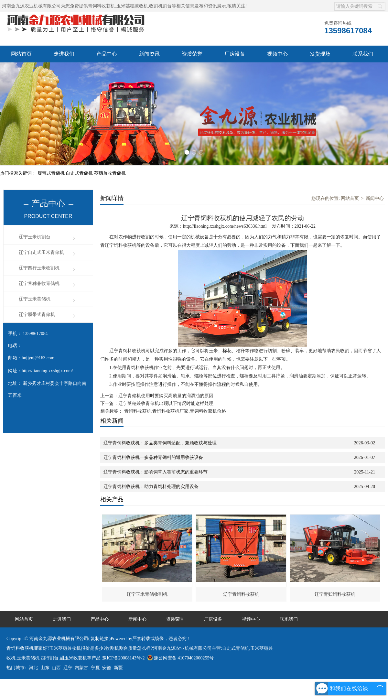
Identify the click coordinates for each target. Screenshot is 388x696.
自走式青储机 (80, 173)
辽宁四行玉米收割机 (39, 268)
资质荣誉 (192, 54)
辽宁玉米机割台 (34, 236)
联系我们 (362, 54)
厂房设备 (234, 54)
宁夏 (95, 667)
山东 (44, 667)
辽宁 (67, 667)
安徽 (106, 667)
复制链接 (100, 638)
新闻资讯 (149, 54)
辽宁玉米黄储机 (34, 299)
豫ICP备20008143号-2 (123, 658)
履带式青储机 (52, 173)
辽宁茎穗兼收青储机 (39, 283)
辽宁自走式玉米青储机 (41, 252)
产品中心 (106, 54)
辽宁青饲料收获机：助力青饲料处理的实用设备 (151, 486)
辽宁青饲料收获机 (241, 594)
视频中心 (277, 54)
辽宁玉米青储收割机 (147, 594)
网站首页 (21, 54)
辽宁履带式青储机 (37, 314)
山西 (56, 667)
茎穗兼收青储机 (110, 173)
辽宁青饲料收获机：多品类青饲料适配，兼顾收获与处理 (160, 442)
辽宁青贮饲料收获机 (335, 594)
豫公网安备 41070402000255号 (180, 658)
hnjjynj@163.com (38, 357)
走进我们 (64, 54)
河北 (33, 667)
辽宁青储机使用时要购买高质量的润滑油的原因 (165, 395)
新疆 (118, 667)
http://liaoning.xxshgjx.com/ (47, 370)
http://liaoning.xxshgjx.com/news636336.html (225, 226)
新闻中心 (375, 198)
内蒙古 (81, 667)
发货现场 (320, 54)
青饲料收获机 (101, 6)
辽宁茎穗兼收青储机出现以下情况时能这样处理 (165, 403)
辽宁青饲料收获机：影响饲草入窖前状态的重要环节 (155, 472)
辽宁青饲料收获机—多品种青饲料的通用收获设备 (153, 457)
